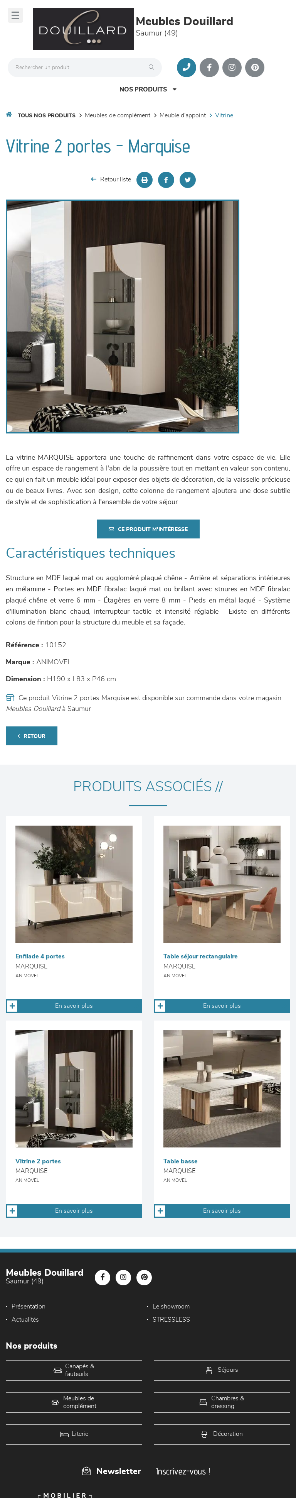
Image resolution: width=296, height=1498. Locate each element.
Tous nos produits (47, 115)
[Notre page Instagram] (232, 67)
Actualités (25, 1320)
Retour (31, 736)
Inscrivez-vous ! (183, 1471)
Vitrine (224, 115)
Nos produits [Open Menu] (148, 89)
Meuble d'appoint (183, 115)
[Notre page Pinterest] (254, 67)
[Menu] (15, 15)
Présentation (28, 1306)
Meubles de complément (117, 115)
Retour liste (111, 179)
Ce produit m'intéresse (148, 529)
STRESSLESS (171, 1320)
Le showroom (171, 1306)
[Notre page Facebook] (209, 67)
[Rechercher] (153, 67)
